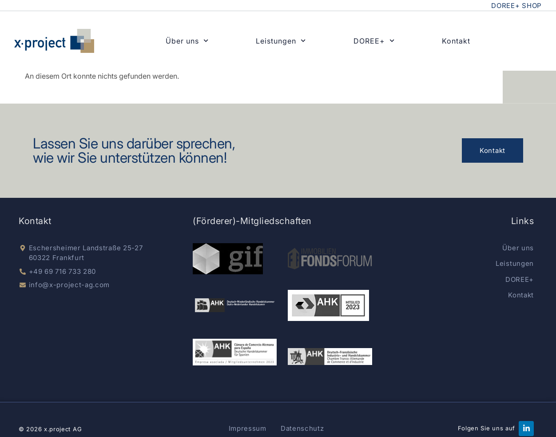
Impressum (247, 428)
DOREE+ (373, 40)
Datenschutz (302, 428)
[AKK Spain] (235, 352)
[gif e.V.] (228, 258)
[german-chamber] (328, 305)
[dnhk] (235, 305)
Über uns (187, 40)
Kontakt (456, 40)
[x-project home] (54, 41)
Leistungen (281, 40)
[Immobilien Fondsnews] (330, 258)
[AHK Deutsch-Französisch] (330, 356)
